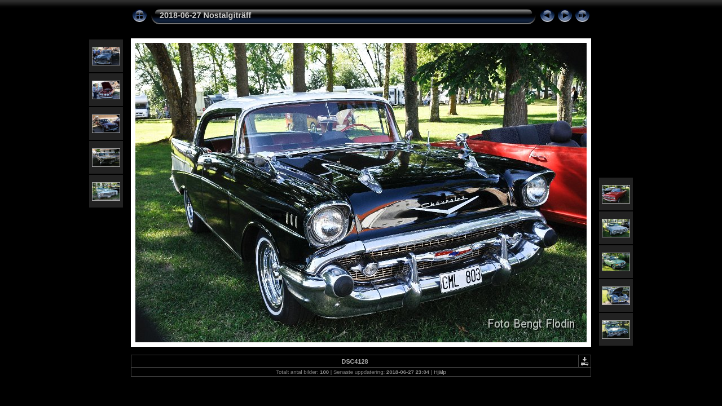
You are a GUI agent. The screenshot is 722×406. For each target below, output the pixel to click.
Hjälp (440, 372)
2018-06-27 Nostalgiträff (205, 15)
